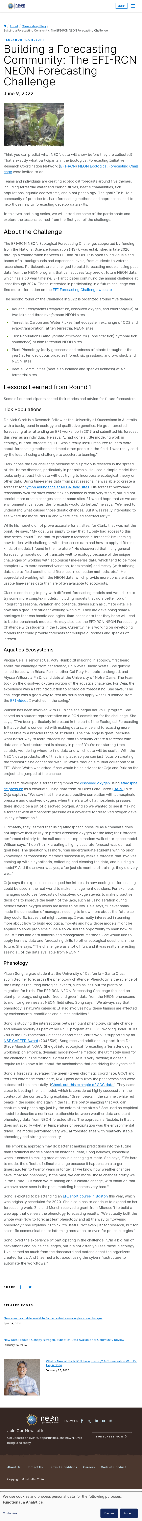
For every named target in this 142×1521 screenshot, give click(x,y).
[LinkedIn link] (96, 1421)
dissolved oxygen (95, 783)
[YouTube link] (103, 1421)
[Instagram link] (111, 1421)
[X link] (89, 1421)
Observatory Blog (34, 26)
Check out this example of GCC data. (82, 1085)
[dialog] (71, 1506)
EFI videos (19, 700)
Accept (129, 1513)
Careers (89, 1467)
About (14, 26)
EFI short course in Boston (85, 1196)
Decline (109, 1513)
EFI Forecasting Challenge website (82, 290)
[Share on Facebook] (20, 1287)
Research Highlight (24, 39)
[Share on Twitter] (30, 1287)
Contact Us (34, 1467)
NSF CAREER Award (21, 1041)
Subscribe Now (111, 1436)
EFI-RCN (68, 166)
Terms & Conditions (63, 1467)
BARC (118, 789)
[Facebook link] (82, 1421)
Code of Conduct (113, 1467)
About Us (13, 1467)
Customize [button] (10, 1513)
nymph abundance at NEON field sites (57, 487)
